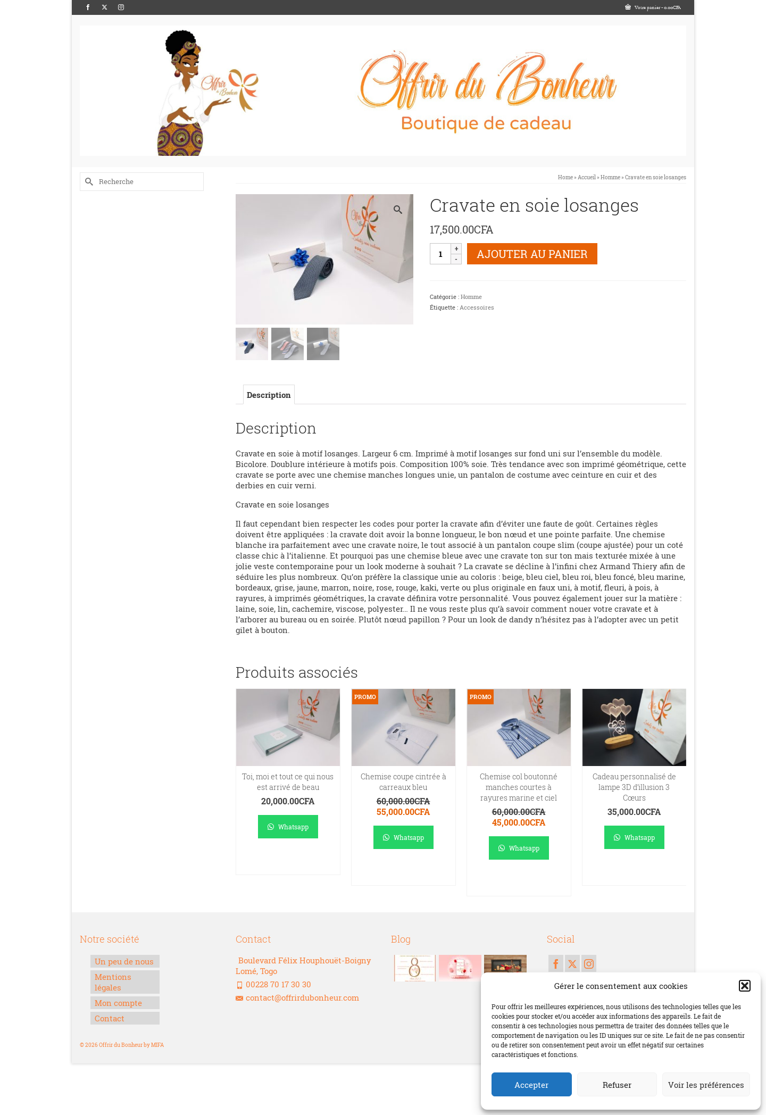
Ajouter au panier (532, 254)
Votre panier (653, 7)
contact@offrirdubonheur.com (297, 998)
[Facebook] (88, 7)
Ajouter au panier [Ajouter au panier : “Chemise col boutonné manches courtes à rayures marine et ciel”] (519, 883)
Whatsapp (288, 827)
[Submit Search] (88, 181)
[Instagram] (121, 7)
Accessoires (477, 307)
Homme (471, 297)
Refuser (617, 1084)
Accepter (531, 1084)
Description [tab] (269, 395)
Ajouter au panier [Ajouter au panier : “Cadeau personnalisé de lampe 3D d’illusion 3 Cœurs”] (634, 873)
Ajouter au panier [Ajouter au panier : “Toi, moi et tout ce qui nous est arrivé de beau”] (288, 862)
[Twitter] (104, 7)
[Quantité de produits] (440, 253)
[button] (744, 985)
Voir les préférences (706, 1084)
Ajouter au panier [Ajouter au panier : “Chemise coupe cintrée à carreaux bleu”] (403, 873)
